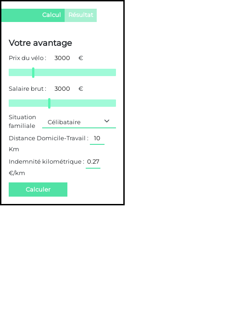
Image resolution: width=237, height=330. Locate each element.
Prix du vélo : (27, 58)
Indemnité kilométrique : (46, 161)
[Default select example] (79, 121)
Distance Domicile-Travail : (48, 138)
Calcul (51, 14)
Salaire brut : (27, 88)
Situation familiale (22, 121)
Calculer (38, 189)
